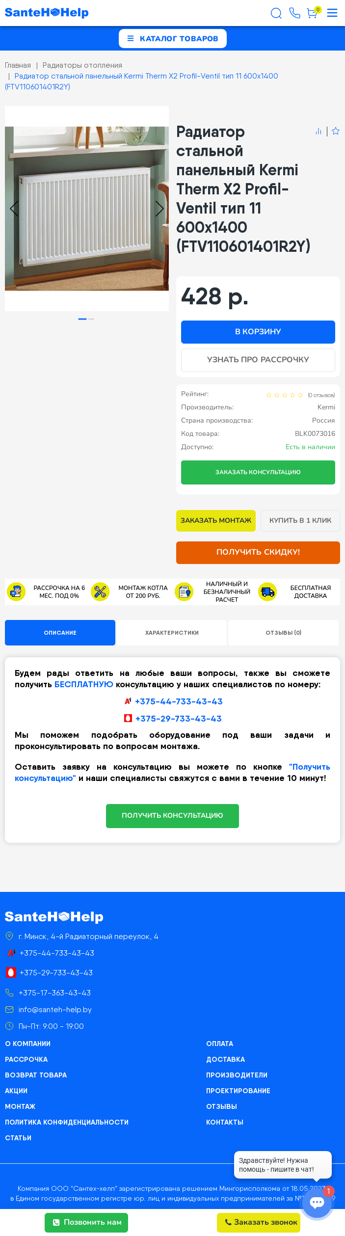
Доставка (225, 1059)
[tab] (83, 319)
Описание (60, 632)
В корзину (258, 331)
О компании (28, 1043)
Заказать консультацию (258, 472)
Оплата (219, 1043)
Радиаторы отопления (82, 65)
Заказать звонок (261, 1222)
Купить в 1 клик (300, 520)
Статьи (18, 1137)
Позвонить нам (87, 1222)
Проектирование (238, 1090)
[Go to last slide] (14, 208)
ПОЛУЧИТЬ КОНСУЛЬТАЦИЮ (172, 815)
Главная (18, 65)
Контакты (224, 1122)
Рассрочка (26, 1059)
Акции (16, 1090)
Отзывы (221, 1106)
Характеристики (172, 632)
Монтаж (20, 1106)
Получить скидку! (258, 552)
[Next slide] (160, 208)
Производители (236, 1075)
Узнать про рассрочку (258, 359)
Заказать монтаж (216, 520)
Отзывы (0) (283, 632)
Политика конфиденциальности (67, 1122)
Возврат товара (36, 1075)
